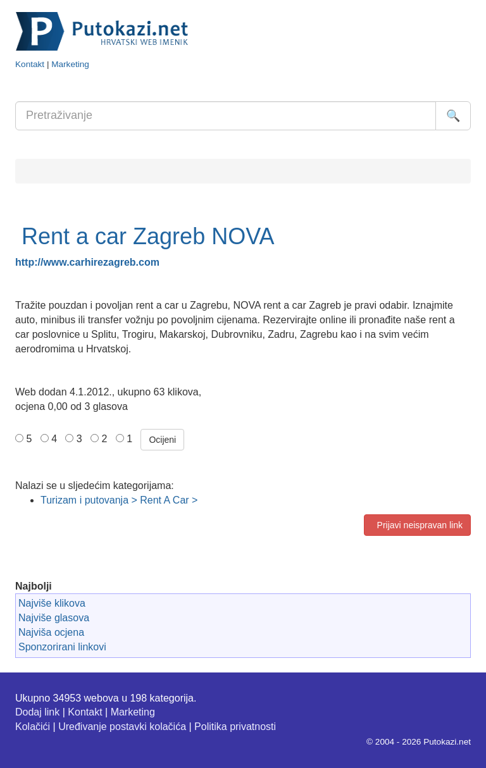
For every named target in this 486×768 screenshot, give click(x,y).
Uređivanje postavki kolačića (122, 726)
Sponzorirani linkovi (62, 646)
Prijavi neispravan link (417, 525)
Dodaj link (37, 712)
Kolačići (32, 726)
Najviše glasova (53, 617)
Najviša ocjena (51, 632)
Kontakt (29, 64)
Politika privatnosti (235, 726)
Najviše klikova (51, 603)
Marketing (70, 64)
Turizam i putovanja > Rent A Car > (118, 500)
